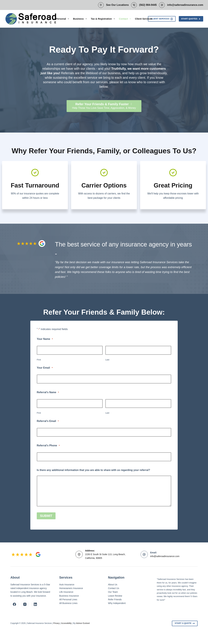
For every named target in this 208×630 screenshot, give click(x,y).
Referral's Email (48, 421)
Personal (63, 19)
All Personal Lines (68, 599)
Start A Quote (185, 623)
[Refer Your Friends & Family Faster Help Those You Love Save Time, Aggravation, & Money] (104, 106)
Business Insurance (69, 595)
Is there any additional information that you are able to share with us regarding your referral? (93, 470)
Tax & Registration (103, 19)
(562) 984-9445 (148, 5)
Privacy (56, 623)
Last (107, 359)
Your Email (45, 368)
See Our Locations (117, 5)
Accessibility (66, 623)
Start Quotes (191, 19)
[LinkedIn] (35, 604)
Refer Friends (115, 599)
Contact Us (113, 588)
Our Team (113, 592)
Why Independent (117, 603)
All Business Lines (68, 603)
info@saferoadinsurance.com (185, 5)
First (39, 359)
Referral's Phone (48, 445)
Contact (125, 19)
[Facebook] (14, 604)
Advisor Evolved (83, 623)
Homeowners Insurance (71, 588)
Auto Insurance (66, 584)
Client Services (143, 18)
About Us (112, 584)
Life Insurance (66, 592)
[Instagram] (25, 604)
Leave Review (115, 595)
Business (80, 19)
